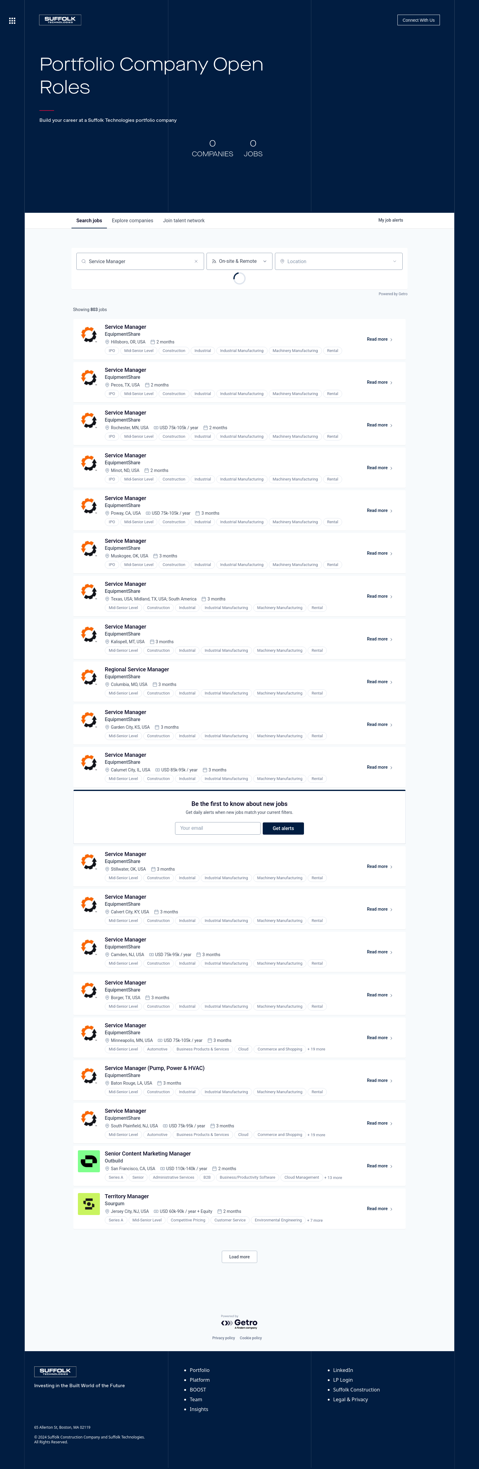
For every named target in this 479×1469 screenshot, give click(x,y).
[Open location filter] (394, 261)
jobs (89, 220)
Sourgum (115, 1216)
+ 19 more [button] (316, 1059)
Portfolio (200, 1370)
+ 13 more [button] (333, 1189)
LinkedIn (343, 1370)
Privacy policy (223, 1338)
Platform (200, 1380)
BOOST (198, 1389)
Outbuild (114, 1173)
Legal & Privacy (350, 1399)
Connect (419, 20)
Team (196, 1399)
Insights (199, 1409)
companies (132, 220)
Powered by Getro (393, 294)
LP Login (343, 1380)
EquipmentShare (123, 335)
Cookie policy (251, 1338)
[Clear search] (196, 261)
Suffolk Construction (356, 1389)
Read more (382, 341)
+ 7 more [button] (315, 1233)
